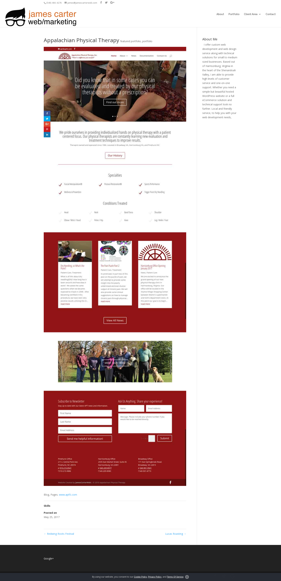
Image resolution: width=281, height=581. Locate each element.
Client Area (251, 14)
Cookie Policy (140, 577)
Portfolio (233, 14)
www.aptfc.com (68, 494)
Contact (271, 14)
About (220, 14)
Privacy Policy (154, 577)
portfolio (147, 41)
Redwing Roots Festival (59, 533)
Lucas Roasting (175, 533)
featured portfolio (130, 41)
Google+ (49, 558)
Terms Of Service (175, 577)
